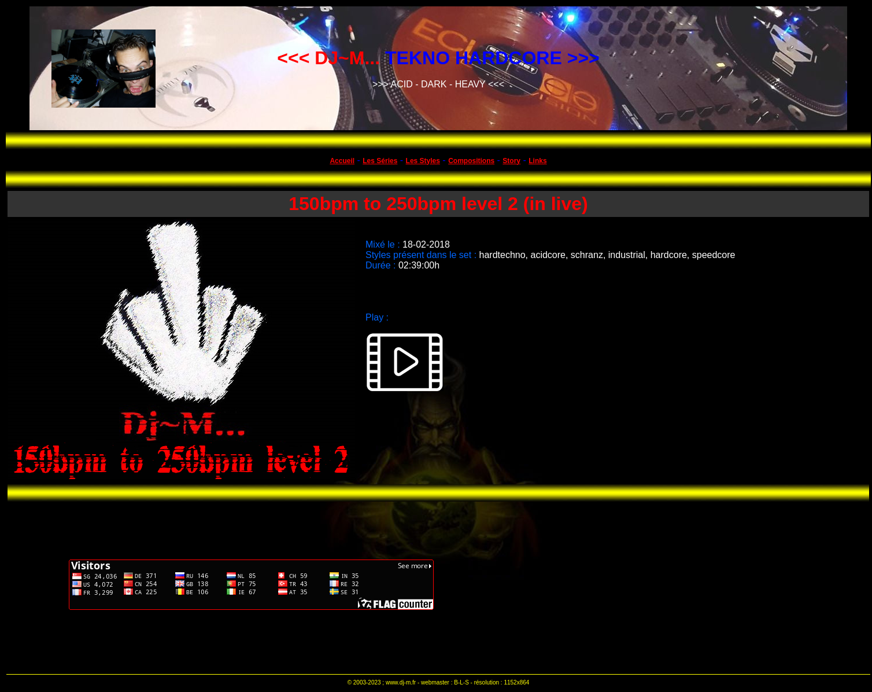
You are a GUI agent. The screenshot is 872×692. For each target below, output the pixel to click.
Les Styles (423, 161)
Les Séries (380, 161)
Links (537, 161)
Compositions (471, 161)
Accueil (342, 161)
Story (511, 161)
